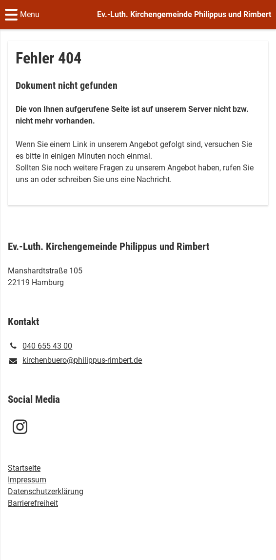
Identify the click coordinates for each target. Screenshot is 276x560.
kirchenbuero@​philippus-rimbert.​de (75, 360)
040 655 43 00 (40, 346)
